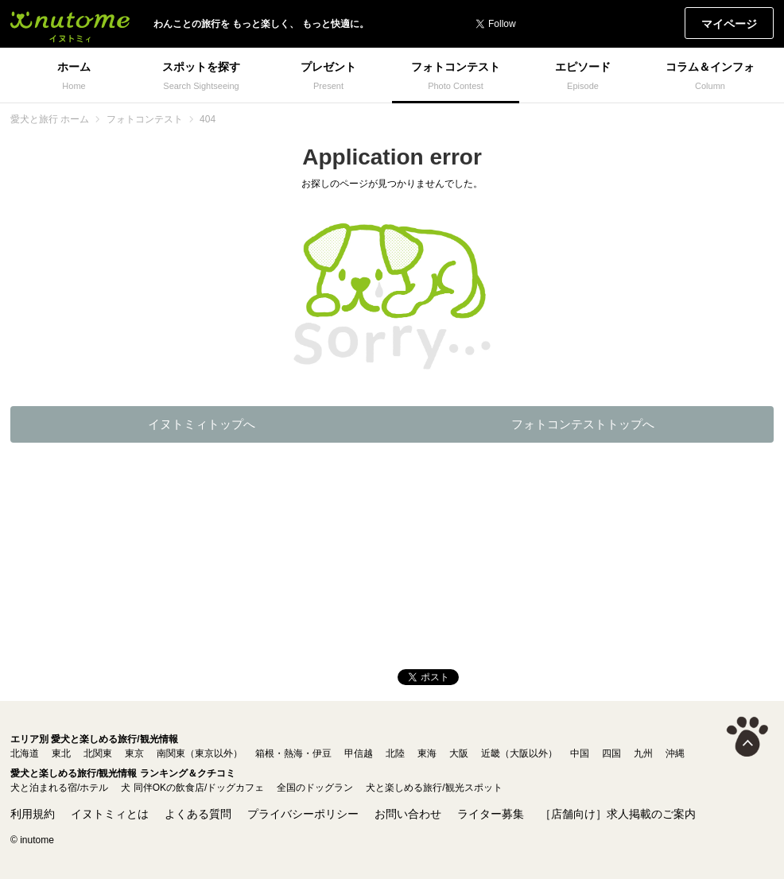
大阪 (458, 753)
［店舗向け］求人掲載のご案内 (618, 813)
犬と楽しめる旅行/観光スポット (434, 787)
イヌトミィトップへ (201, 424)
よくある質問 (198, 813)
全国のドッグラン (315, 787)
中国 (579, 753)
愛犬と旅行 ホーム (49, 119)
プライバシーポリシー (303, 813)
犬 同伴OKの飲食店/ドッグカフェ (192, 787)
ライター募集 (490, 813)
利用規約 (32, 813)
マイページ (729, 23)
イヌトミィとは (110, 813)
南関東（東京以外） (200, 753)
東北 (61, 753)
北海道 (24, 753)
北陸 (395, 753)
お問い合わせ (408, 813)
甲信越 (358, 753)
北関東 (97, 753)
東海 (427, 753)
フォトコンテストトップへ (582, 424)
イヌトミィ (70, 24)
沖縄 (675, 753)
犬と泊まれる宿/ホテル (59, 787)
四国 (611, 753)
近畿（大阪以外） (519, 753)
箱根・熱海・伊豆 (293, 753)
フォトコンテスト (145, 119)
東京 (134, 753)
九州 (643, 753)
